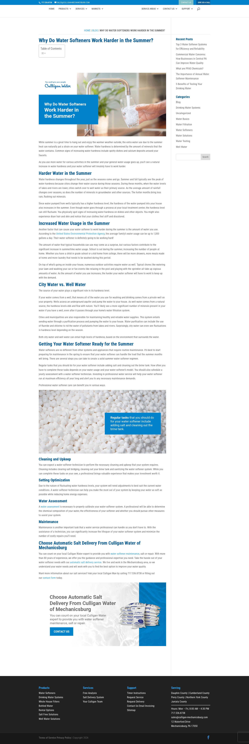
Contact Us (186, 2)
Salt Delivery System (93, 697)
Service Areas (149, 13)
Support (186, 13)
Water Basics (182, 118)
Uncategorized (183, 113)
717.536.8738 (178, 713)
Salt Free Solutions (48, 714)
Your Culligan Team (93, 701)
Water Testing (183, 141)
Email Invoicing (146, 705)
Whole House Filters (49, 701)
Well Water (181, 146)
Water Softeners (184, 130)
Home (51, 13)
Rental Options (46, 710)
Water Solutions (184, 135)
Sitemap (131, 710)
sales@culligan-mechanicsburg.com (189, 717)
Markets (96, 13)
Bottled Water (46, 705)
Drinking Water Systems (188, 107)
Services (80, 13)
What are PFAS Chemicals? (189, 68)
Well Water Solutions (49, 718)
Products (63, 13)
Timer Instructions (136, 693)
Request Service (135, 697)
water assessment (50, 506)
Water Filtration (184, 124)
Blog (95, 30)
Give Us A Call (204, 2)
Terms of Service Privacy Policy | (55, 737)
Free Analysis (90, 693)
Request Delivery (135, 701)
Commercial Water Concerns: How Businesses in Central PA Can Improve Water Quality (191, 59)
